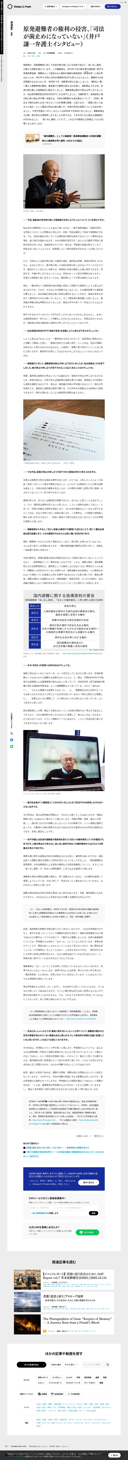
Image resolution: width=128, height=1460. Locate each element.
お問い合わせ (95, 8)
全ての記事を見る (31, 1364)
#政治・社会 (90, 1284)
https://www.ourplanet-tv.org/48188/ (81, 1019)
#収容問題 (58, 1284)
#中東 (95, 1286)
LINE (11, 746)
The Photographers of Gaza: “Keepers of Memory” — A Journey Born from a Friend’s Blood (77, 1320)
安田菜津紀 (55, 1307)
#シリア (79, 1420)
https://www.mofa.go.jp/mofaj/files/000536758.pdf (80, 653)
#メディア (108, 1284)
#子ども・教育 (82, 1404)
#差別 (48, 1284)
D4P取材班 (49, 53)
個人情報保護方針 (39, 1213)
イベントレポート (63, 1282)
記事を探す (51, 8)
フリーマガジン (89, 1382)
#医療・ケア (51, 1407)
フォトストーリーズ (73, 1382)
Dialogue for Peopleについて (72, 8)
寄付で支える (112, 8)
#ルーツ (82, 1411)
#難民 (52, 1284)
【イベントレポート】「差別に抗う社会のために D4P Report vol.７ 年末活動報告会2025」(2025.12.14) (74, 1276)
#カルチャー (106, 1407)
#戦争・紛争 (75, 1284)
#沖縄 (68, 1286)
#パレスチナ (90, 1286)
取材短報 (87, 1377)
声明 (78, 1377)
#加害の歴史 (46, 1286)
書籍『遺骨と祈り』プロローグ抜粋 (77, 1298)
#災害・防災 (41, 1407)
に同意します (44, 1213)
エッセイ (69, 1377)
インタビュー (68, 53)
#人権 (28, 56)
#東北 (33, 56)
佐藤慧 (58, 1331)
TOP (6, 1446)
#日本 (72, 1286)
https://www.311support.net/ (44, 1120)
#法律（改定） (42, 1411)
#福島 (38, 56)
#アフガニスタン (100, 1420)
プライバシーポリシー (15, 1456)
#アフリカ (46, 1423)
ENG (121, 2)
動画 (101, 1382)
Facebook (11, 739)
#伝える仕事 (54, 1286)
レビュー (41, 1382)
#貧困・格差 (82, 1284)
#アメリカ (96, 1423)
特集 (105, 1377)
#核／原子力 (65, 1308)
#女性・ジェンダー (100, 1284)
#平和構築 (61, 1407)
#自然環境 (97, 1407)
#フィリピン (68, 1423)
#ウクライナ (78, 1423)
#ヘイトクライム (66, 1284)
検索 (107, 1364)
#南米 (39, 1426)
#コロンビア (106, 1423)
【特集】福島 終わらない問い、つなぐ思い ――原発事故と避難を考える (57, 1147)
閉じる (115, 1455)
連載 (97, 1377)
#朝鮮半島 (77, 1286)
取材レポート (62, 1307)
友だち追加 (88, 1232)
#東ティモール (106, 1308)
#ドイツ (88, 1423)
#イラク (83, 1286)
